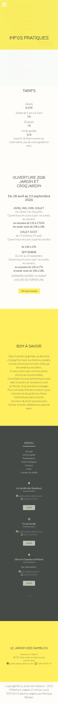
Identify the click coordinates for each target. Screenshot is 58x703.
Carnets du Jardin (29, 472)
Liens (29, 469)
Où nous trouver (29, 291)
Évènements (29, 458)
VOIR (29, 507)
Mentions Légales (20, 689)
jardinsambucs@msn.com (30, 496)
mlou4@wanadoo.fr (30, 571)
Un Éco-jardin (29, 454)
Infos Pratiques (29, 461)
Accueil (29, 451)
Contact (29, 465)
